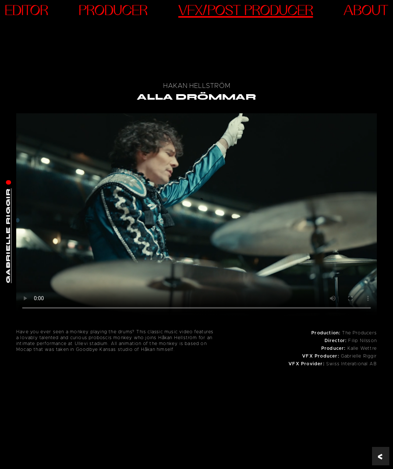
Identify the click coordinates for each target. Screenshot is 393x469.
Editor (26, 11)
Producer (113, 11)
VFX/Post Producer (245, 11)
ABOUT (366, 11)
